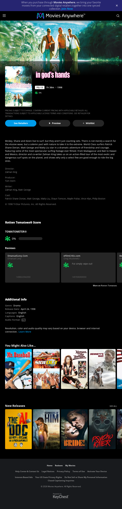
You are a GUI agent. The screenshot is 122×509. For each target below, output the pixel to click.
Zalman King (11, 171)
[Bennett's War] (102, 369)
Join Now (67, 8)
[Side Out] (46, 369)
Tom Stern (10, 180)
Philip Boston (98, 198)
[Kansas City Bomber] (74, 369)
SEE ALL (113, 406)
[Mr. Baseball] (18, 369)
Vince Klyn (86, 198)
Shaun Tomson (58, 198)
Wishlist (88, 123)
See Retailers (21, 123)
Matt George (24, 189)
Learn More (25, 331)
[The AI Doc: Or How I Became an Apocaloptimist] (18, 429)
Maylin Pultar (73, 198)
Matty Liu (45, 198)
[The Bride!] (74, 429)
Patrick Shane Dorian (15, 198)
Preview (55, 123)
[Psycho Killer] (102, 429)
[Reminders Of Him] (46, 429)
